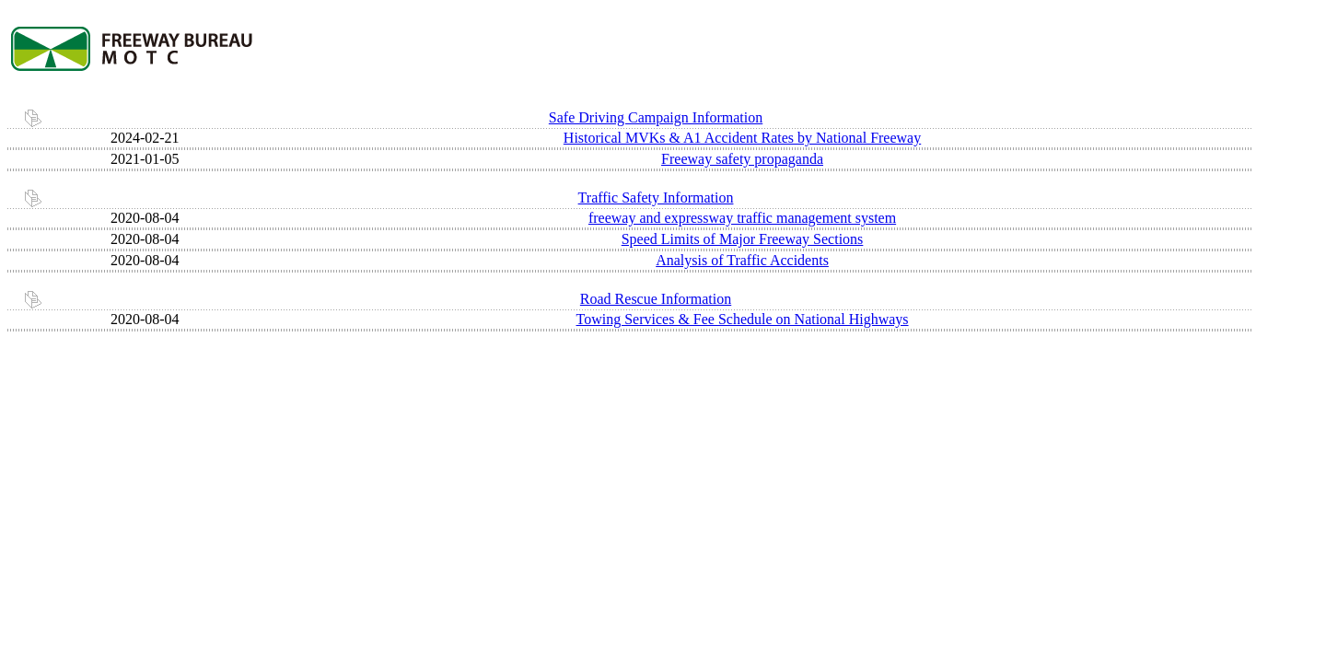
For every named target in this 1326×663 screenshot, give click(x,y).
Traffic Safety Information (656, 197)
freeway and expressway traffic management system (742, 218)
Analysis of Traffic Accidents (742, 260)
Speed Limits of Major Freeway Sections (743, 239)
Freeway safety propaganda (742, 159)
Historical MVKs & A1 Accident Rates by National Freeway (742, 137)
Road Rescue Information (655, 299)
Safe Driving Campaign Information (655, 117)
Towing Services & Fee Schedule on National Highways (742, 319)
